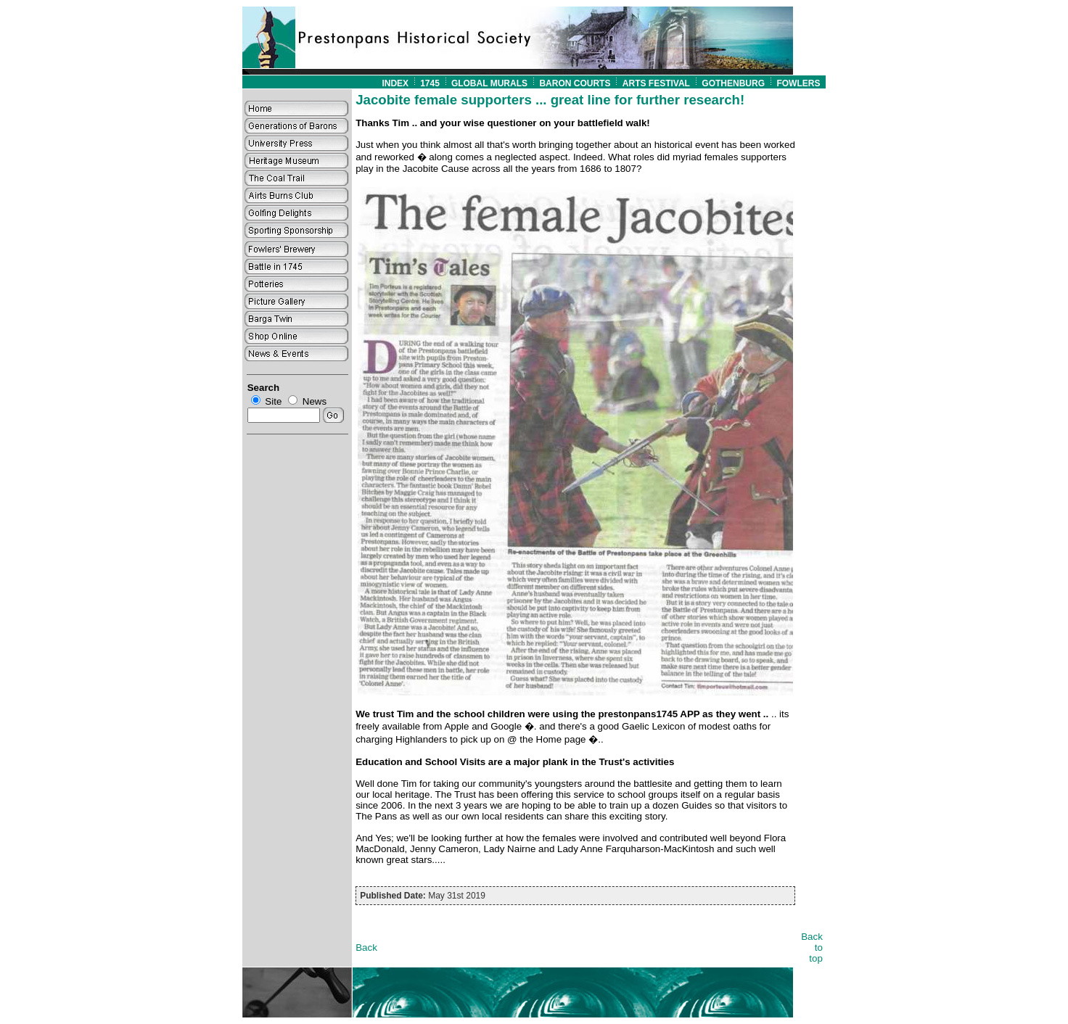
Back (366, 947)
